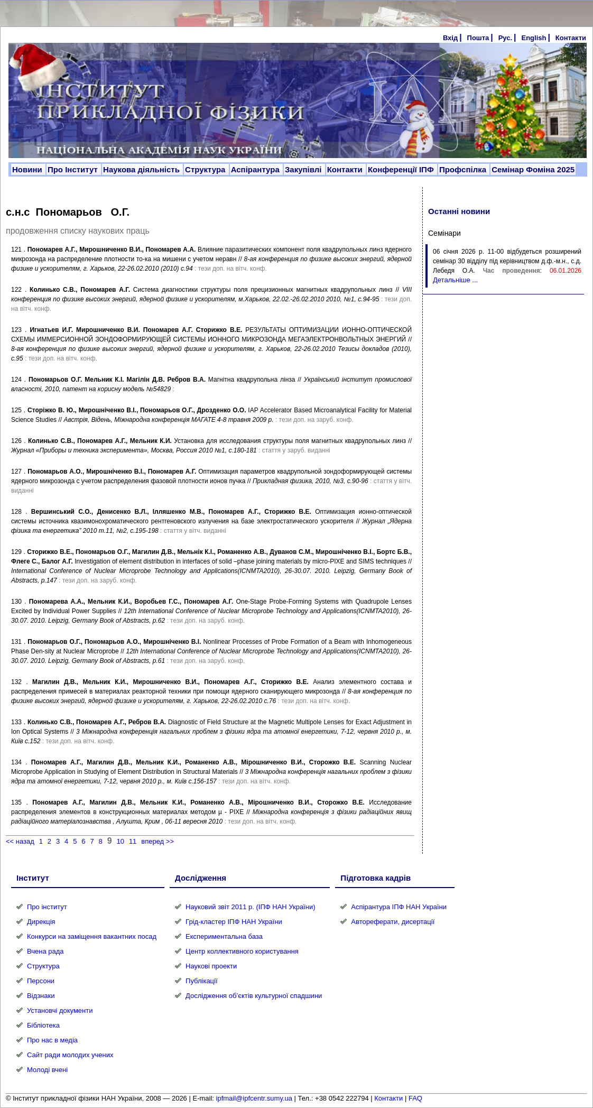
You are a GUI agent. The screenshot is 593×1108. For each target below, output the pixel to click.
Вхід (450, 38)
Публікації (201, 981)
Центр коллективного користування (242, 951)
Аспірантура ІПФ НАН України (399, 907)
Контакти (570, 38)
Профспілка (463, 169)
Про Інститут (74, 169)
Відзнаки (40, 996)
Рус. (505, 38)
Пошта (478, 38)
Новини (28, 169)
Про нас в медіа (52, 1040)
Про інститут (47, 907)
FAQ (415, 1098)
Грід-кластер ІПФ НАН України (234, 922)
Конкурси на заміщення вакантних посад (91, 936)
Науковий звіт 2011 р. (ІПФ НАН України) (250, 907)
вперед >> (157, 841)
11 (132, 841)
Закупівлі (304, 169)
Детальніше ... (455, 280)
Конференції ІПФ (402, 169)
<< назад (20, 841)
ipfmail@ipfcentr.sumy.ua (254, 1098)
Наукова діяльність (142, 169)
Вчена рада (45, 951)
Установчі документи (60, 1010)
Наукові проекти (211, 966)
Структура (206, 169)
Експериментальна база (224, 936)
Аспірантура (256, 169)
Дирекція (41, 922)
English (533, 38)
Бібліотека (43, 1025)
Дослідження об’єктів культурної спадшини (254, 996)
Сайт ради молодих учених (70, 1055)
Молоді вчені (47, 1070)
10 (120, 841)
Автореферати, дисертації (392, 922)
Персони (40, 981)
